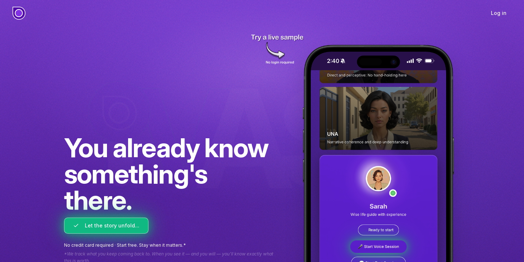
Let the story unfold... (106, 225)
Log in (499, 13)
